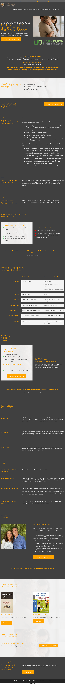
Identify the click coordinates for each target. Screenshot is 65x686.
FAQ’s (42, 9)
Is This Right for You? (31, 84)
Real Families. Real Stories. (32, 89)
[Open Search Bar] (63, 9)
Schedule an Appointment (20, 1)
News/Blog (47, 9)
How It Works (29, 83)
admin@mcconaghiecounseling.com (42, 1)
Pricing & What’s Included (32, 88)
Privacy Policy (32, 683)
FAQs (27, 91)
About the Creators (30, 93)
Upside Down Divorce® (34, 9)
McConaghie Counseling (23, 680)
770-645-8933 (30, 1)
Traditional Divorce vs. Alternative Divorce (36, 86)
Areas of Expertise (23, 9)
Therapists (14, 9)
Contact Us (54, 9)
